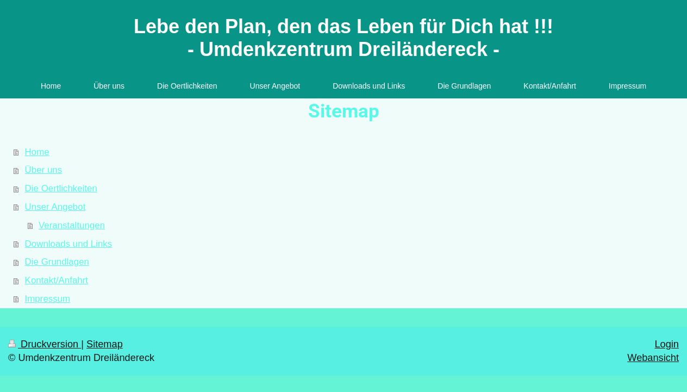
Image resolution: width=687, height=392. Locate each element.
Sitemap (104, 344)
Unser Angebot (55, 207)
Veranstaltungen (72, 225)
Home (37, 152)
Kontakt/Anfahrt (56, 280)
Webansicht (653, 357)
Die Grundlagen (57, 262)
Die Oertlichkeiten (61, 188)
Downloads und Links (69, 244)
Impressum (48, 299)
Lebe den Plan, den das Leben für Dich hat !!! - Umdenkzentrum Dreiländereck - (343, 37)
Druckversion (44, 344)
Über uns (44, 170)
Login (666, 344)
